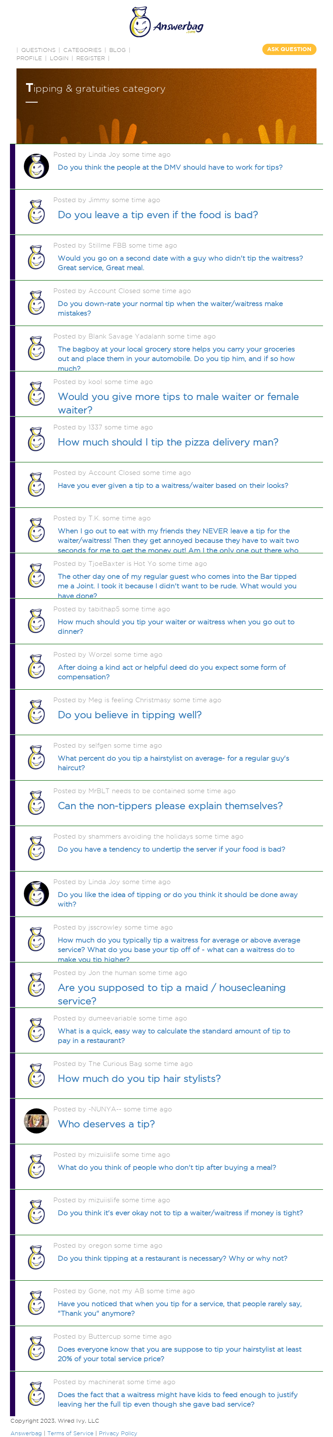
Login (59, 58)
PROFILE (29, 58)
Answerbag (26, 1433)
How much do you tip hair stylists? (139, 1078)
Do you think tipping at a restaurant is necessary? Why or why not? (172, 1258)
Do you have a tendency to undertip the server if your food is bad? (171, 849)
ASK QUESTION (289, 49)
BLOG (117, 50)
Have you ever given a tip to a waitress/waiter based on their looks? (173, 485)
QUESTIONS (38, 50)
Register (90, 58)
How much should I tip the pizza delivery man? (168, 442)
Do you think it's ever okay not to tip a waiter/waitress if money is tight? (180, 1213)
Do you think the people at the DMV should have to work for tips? (170, 167)
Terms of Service (70, 1433)
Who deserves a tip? (106, 1124)
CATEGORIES (82, 50)
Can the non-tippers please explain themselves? (170, 806)
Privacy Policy (118, 1433)
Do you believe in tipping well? (130, 715)
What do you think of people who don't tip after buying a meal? (167, 1167)
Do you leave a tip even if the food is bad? (158, 215)
